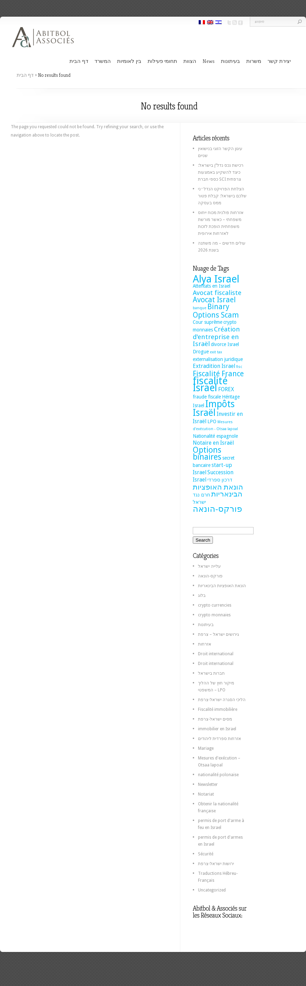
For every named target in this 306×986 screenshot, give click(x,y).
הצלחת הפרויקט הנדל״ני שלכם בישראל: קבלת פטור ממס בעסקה (222, 196)
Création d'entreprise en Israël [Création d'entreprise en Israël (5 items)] (216, 336)
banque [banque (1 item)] (199, 308)
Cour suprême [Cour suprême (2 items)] (207, 322)
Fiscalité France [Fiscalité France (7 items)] (218, 374)
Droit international (215, 653)
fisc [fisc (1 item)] (239, 366)
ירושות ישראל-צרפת (216, 863)
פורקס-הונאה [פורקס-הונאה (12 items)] (217, 509)
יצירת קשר (279, 61)
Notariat (206, 794)
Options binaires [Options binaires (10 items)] (207, 453)
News (208, 61)
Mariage (206, 748)
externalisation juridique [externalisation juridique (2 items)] (218, 359)
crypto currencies (214, 605)
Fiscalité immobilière (217, 709)
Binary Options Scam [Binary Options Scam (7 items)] (216, 311)
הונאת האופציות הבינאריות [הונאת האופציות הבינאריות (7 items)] (218, 490)
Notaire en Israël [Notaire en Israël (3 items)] (213, 442)
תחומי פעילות (162, 61)
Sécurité (205, 854)
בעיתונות (230, 61)
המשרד (102, 61)
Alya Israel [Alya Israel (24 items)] (216, 279)
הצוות (189, 61)
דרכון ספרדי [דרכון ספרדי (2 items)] (219, 480)
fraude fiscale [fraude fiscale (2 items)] (207, 397)
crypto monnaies (214, 615)
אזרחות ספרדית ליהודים (219, 738)
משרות (253, 61)
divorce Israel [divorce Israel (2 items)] (225, 344)
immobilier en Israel (217, 728)
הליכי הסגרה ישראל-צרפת (222, 699)
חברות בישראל (211, 673)
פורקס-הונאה (210, 576)
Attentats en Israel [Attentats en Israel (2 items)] (211, 286)
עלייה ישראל (209, 566)
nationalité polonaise (218, 774)
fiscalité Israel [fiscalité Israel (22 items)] (210, 384)
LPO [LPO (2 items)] (211, 421)
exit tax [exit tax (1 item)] (216, 352)
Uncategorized (212, 890)
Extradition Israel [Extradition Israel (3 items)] (214, 366)
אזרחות (204, 644)
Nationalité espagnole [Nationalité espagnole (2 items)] (215, 436)
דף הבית (78, 61)
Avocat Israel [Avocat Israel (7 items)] (214, 300)
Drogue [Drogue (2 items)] (201, 351)
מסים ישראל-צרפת (215, 719)
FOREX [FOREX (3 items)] (226, 389)
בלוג (202, 595)
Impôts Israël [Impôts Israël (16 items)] (214, 408)
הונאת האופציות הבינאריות (222, 585)
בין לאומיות (129, 61)
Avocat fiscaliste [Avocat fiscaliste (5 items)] (217, 293)
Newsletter (208, 784)
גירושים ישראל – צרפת (218, 634)
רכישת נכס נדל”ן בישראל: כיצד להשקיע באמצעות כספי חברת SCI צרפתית (220, 172)
